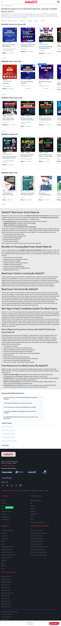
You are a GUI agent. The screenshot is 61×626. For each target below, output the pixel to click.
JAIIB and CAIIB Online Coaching (39, 546)
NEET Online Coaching (36, 544)
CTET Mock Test (5, 587)
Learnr (3, 568)
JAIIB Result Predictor (6, 549)
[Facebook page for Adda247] (16, 485)
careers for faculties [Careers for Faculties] (6, 511)
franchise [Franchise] (3, 514)
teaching (33, 508)
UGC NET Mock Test (6, 606)
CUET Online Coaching (36, 541)
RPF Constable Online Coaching (38, 552)
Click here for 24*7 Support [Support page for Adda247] (8, 465)
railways (33, 506)
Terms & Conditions (6, 617)
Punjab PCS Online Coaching (38, 549)
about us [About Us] (3, 500)
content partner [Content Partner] (5, 516)
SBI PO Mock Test (5, 585)
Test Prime (4, 566)
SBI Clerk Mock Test (6, 576)
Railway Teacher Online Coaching (39, 555)
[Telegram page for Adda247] (11, 485)
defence (33, 511)
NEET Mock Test (5, 598)
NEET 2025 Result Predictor (8, 555)
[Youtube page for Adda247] (20, 485)
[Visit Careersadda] (6, 472)
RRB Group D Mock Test (7, 593)
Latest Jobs (26, 490)
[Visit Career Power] (6, 478)
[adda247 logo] (8, 454)
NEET (32, 519)
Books (2, 544)
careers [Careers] (3, 508)
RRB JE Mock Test (5, 604)
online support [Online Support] (5, 519)
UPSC (32, 516)
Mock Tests (4, 533)
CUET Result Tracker (6, 557)
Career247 (4, 560)
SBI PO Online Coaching (37, 530)
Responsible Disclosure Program (9, 611)
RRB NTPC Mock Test (6, 582)
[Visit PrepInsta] (19, 472)
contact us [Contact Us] (4, 503)
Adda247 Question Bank (7, 530)
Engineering (34, 490)
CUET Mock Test (5, 595)
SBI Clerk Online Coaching (37, 538)
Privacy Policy (4, 619)
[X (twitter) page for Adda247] (7, 485)
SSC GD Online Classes (36, 535)
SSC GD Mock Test (5, 579)
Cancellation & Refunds (7, 614)
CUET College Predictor (7, 546)
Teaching (41, 490)
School (46, 490)
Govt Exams (18, 490)
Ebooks (3, 541)
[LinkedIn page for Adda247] (2, 485)
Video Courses (5, 538)
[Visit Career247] (32, 472)
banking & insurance (36, 500)
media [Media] (2, 506)
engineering (33, 514)
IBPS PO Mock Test (6, 601)
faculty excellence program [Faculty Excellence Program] (37, 522)
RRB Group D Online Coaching (38, 533)
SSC (31, 503)
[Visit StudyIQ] (44, 472)
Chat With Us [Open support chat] (54, 623)
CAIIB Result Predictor (7, 552)
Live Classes (4, 535)
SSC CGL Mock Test (6, 590)
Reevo (2, 563)
